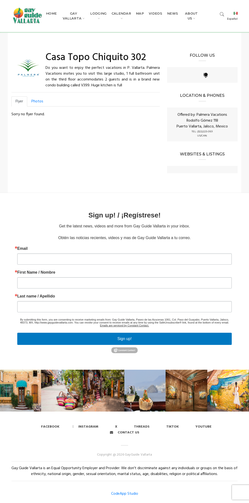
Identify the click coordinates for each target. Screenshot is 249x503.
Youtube (204, 427)
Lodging (98, 13)
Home (51, 13)
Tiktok (172, 427)
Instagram (85, 427)
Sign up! (124, 339)
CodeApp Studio (124, 494)
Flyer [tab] (19, 101)
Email (22, 249)
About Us (191, 15)
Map (140, 13)
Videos (155, 13)
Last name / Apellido (36, 296)
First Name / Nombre (36, 272)
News (172, 13)
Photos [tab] (37, 101)
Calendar (121, 13)
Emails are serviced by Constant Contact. (124, 325)
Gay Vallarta (72, 15)
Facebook (50, 427)
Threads (142, 427)
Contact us (124, 432)
